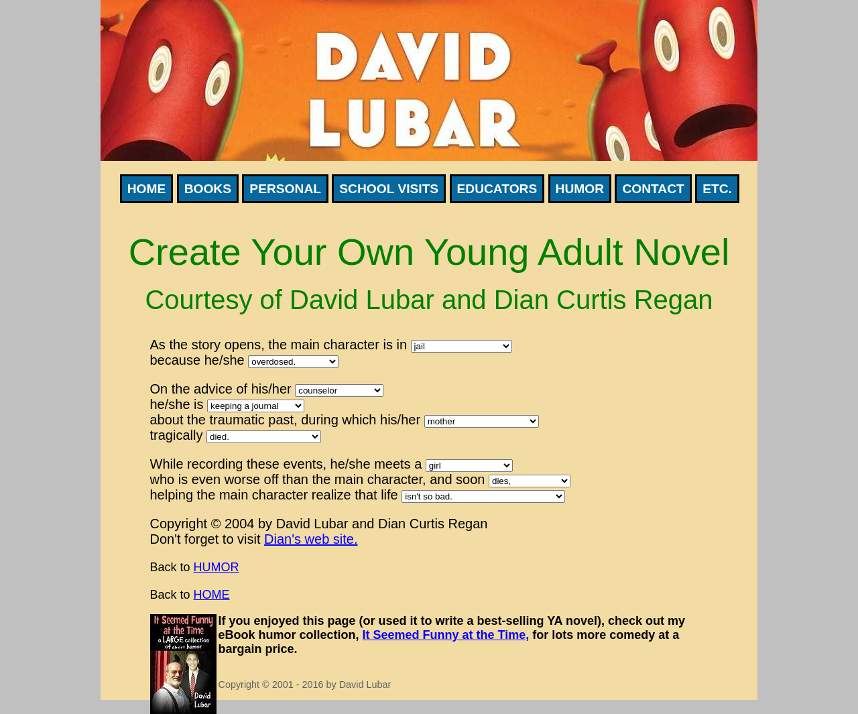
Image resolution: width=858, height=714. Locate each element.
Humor (580, 189)
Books (207, 189)
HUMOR (216, 567)
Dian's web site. (310, 539)
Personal (285, 189)
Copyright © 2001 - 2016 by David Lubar (305, 684)
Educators (497, 189)
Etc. (717, 189)
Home (146, 189)
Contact (653, 189)
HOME (212, 594)
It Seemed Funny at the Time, (446, 635)
